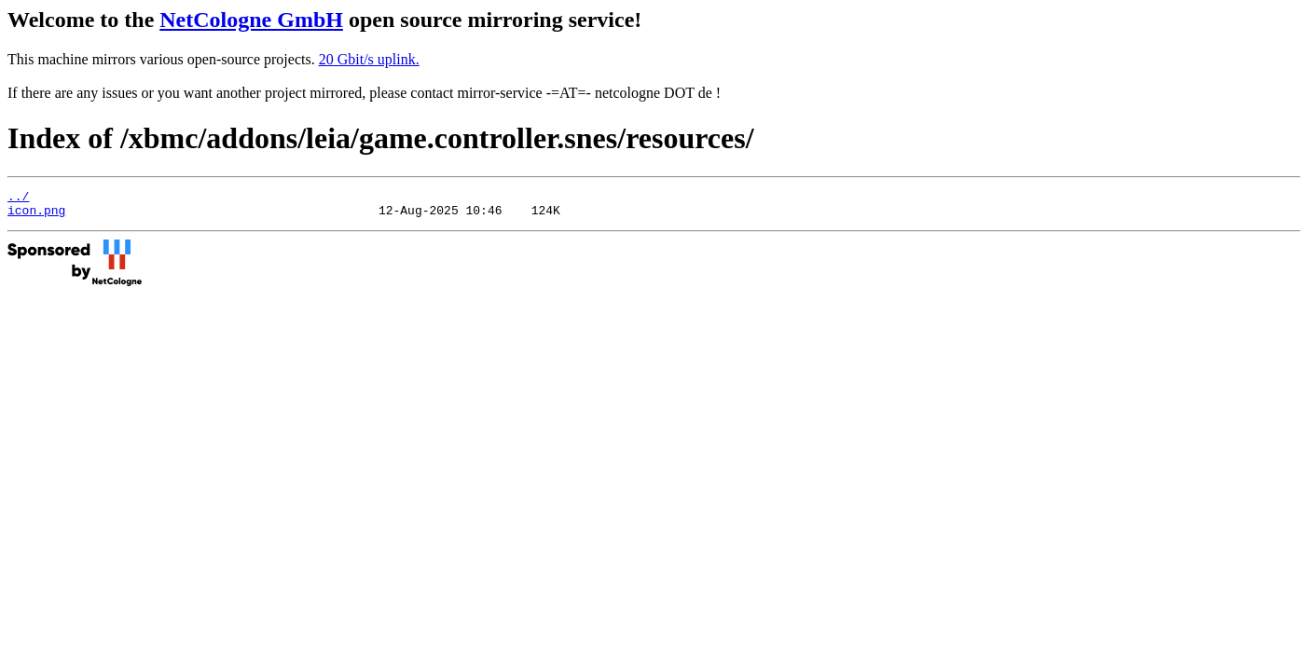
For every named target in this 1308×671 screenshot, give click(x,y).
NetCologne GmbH (251, 19)
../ (18, 198)
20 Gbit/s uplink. (369, 59)
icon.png (36, 215)
